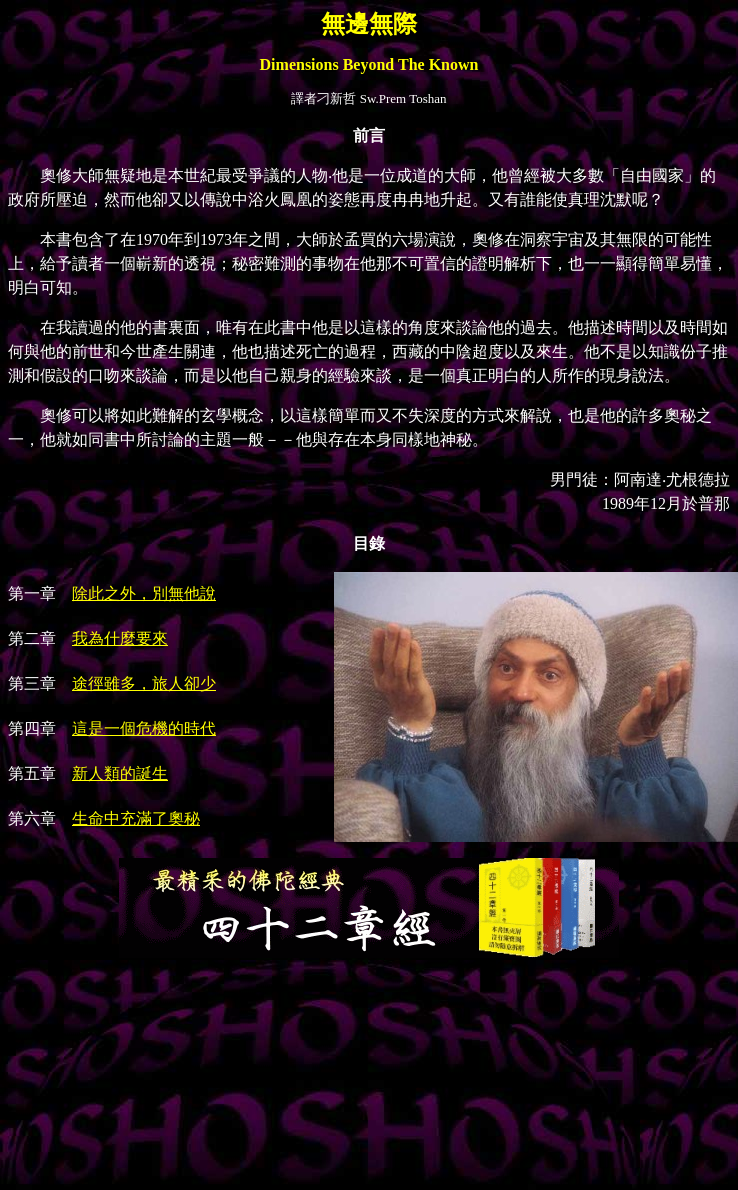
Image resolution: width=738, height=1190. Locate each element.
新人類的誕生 (120, 773)
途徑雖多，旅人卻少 (144, 683)
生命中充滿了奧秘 (136, 818)
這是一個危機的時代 (144, 728)
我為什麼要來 (120, 638)
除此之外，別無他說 (144, 593)
